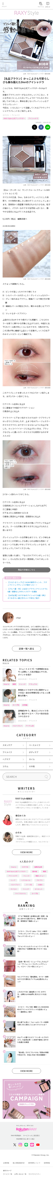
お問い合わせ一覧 (20, 1174)
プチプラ (39, 880)
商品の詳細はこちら (26, 569)
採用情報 (47, 1163)
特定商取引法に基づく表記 (25, 1139)
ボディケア (33, 752)
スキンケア (7, 745)
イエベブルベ (17, 726)
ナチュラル (33, 684)
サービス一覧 (7, 1174)
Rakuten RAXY (14, 5)
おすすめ (25, 867)
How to (6, 684)
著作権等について (34, 1163)
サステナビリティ (35, 1174)
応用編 (24, 705)
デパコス (14, 889)
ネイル (32, 759)
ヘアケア (6, 759)
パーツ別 (29, 884)
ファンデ (26, 889)
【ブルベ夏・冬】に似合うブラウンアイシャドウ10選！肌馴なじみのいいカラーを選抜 (27, 590)
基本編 (34, 871)
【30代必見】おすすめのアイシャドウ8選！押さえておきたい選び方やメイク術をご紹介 (27, 596)
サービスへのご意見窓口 (31, 1135)
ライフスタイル (20, 893)
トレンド (22, 684)
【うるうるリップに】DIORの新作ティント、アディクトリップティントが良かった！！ (27, 583)
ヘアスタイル (25, 880)
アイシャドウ (33, 118)
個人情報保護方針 (19, 1163)
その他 (32, 766)
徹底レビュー (40, 876)
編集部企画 (38, 867)
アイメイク (16, 115)
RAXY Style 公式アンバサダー (14, 118)
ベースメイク (34, 745)
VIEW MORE (26, 852)
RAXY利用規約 (16, 1135)
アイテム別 (30, 726)
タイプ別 (16, 705)
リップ (13, 880)
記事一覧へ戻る (26, 648)
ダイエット (38, 889)
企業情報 (6, 1163)
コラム (5, 766)
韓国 (14, 684)
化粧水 (40, 884)
